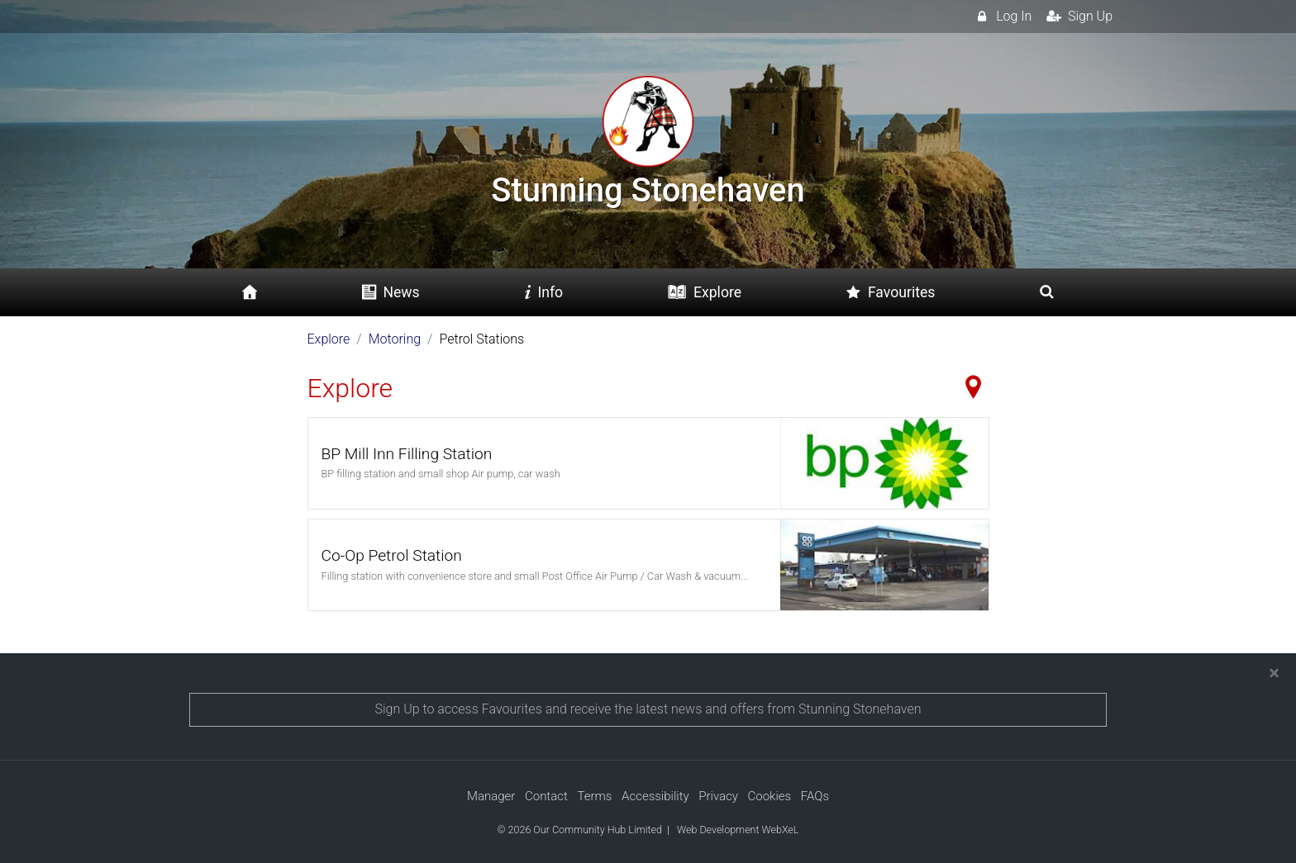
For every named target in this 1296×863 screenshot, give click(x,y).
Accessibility (655, 796)
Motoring (395, 339)
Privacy (718, 796)
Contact (546, 796)
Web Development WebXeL (737, 829)
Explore (328, 339)
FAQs (815, 796)
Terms (594, 796)
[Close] (1274, 673)
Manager (491, 796)
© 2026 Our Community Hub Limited (580, 829)
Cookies (770, 796)
